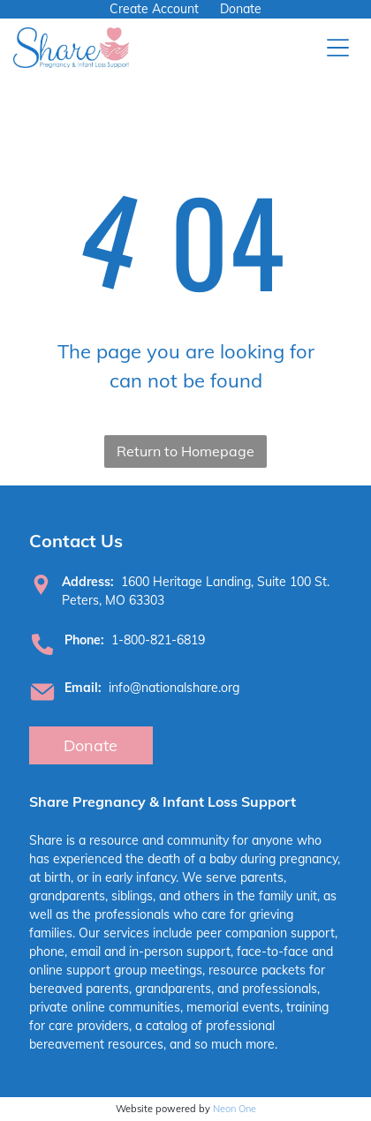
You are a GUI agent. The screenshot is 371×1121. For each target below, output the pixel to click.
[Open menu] (338, 47)
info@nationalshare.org (174, 688)
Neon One (234, 1108)
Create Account (154, 9)
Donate (240, 9)
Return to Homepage (185, 451)
